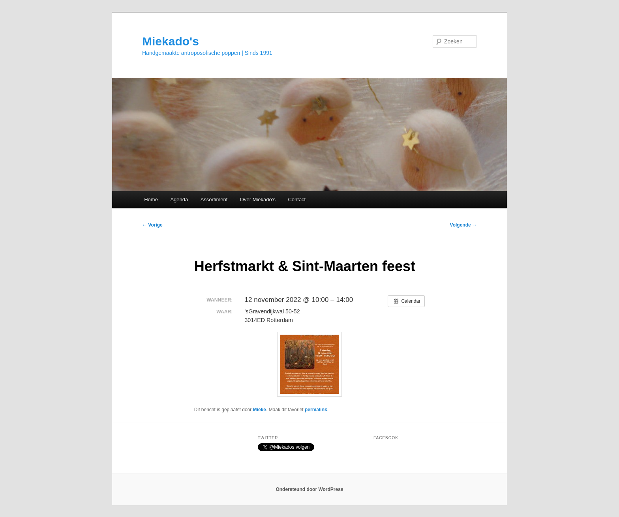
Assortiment (214, 199)
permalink (316, 409)
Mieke (259, 409)
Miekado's (170, 41)
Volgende (463, 225)
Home (151, 199)
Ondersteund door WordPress (309, 489)
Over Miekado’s (258, 199)
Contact (297, 199)
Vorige (152, 225)
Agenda (179, 199)
